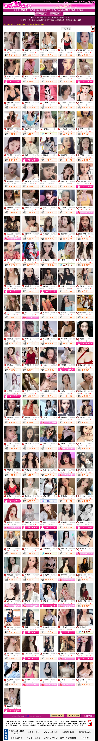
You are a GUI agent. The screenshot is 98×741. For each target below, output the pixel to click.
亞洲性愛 (85, 738)
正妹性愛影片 (16, 738)
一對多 (55, 417)
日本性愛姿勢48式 (68, 738)
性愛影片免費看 (33, 738)
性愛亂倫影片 (33, 732)
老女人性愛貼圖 (51, 732)
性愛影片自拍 (85, 732)
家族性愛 (27, 716)
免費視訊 (18, 50)
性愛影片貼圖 (68, 732)
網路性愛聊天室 (51, 738)
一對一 (55, 129)
